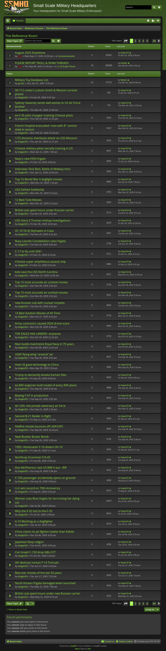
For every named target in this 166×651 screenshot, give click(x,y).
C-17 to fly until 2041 (28, 251)
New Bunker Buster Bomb (32, 437)
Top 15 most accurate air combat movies (41, 282)
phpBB (73, 646)
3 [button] (139, 40)
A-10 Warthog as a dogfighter (34, 521)
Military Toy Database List (31, 80)
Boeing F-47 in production (32, 395)
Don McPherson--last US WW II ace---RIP (41, 467)
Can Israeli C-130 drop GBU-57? (35, 552)
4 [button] (143, 40)
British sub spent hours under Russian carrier (44, 210)
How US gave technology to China (37, 365)
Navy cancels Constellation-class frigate (40, 241)
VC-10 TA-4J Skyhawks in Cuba (34, 231)
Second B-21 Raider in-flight (33, 416)
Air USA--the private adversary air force (40, 406)
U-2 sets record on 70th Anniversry (37, 488)
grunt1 (21, 83)
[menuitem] (18, 21)
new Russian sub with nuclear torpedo (40, 303)
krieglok (124, 63)
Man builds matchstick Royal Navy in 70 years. (45, 344)
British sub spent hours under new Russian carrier (47, 593)
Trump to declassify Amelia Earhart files (40, 375)
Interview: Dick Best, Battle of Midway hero (43, 169)
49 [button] (154, 40)
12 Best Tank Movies (28, 200)
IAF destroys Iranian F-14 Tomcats (37, 562)
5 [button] (147, 40)
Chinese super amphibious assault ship (40, 262)
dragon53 (125, 53)
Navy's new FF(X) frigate (30, 159)
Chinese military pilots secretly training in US (44, 148)
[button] (125, 41)
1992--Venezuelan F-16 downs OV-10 (38, 447)
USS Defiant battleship (29, 189)
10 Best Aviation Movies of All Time (37, 313)
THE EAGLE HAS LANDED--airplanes (38, 334)
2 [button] (135, 40)
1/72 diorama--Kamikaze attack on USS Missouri (46, 138)
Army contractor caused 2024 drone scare (42, 323)
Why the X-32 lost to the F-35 (33, 511)
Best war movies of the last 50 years (38, 573)
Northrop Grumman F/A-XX (32, 457)
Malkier (124, 80)
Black (77, 649)
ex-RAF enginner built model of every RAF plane (45, 385)
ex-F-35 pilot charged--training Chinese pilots (44, 115)
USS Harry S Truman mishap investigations (42, 220)
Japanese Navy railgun (29, 542)
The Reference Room (21, 36)
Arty (89, 649)
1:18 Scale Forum (66, 66)
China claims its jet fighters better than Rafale (44, 532)
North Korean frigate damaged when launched (45, 583)
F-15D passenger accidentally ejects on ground (45, 478)
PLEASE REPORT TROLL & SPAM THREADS (42, 63)
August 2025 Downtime (30, 53)
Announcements (66, 56)
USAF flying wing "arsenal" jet (34, 354)
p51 (20, 56)
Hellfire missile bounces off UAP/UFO (39, 426)
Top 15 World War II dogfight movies (38, 179)
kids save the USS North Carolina (36, 272)
